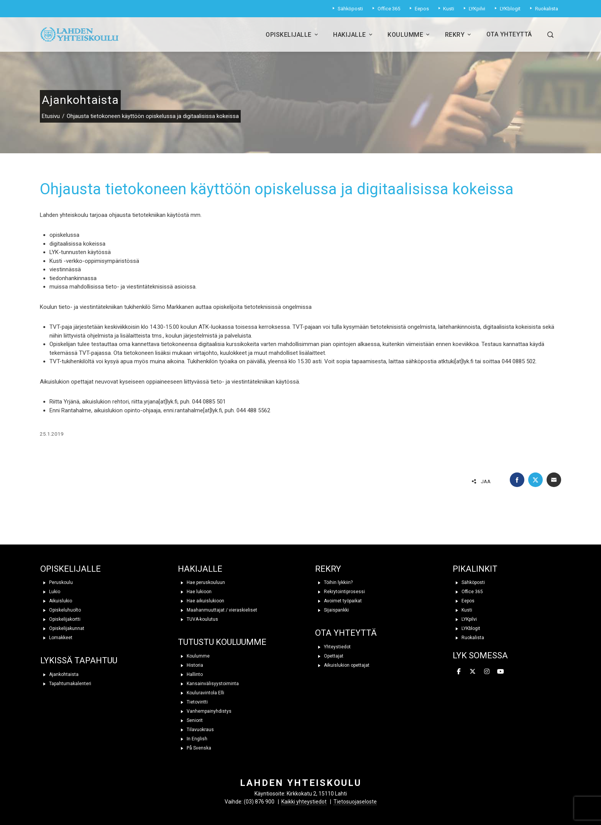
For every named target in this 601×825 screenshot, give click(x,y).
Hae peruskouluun (201, 582)
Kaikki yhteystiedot (304, 802)
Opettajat (329, 656)
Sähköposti (469, 582)
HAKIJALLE (200, 569)
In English (192, 738)
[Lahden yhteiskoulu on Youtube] (500, 672)
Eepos (464, 601)
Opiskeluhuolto (60, 610)
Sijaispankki (332, 610)
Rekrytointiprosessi (340, 591)
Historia (190, 665)
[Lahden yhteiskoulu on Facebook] (459, 672)
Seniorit (190, 720)
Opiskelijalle (292, 34)
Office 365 (468, 591)
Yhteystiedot (333, 647)
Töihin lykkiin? (334, 582)
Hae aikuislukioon (201, 601)
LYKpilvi (465, 619)
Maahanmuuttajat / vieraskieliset (217, 610)
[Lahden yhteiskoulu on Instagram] (487, 672)
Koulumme (409, 34)
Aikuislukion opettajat (342, 665)
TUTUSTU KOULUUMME (222, 642)
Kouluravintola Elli (201, 692)
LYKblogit (466, 628)
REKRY (328, 569)
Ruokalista (468, 637)
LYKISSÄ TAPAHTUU (78, 660)
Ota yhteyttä (509, 34)
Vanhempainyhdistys (205, 711)
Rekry (459, 34)
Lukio (50, 591)
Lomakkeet (56, 637)
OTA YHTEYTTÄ (346, 633)
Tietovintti (193, 702)
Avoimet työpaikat (338, 601)
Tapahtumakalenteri (65, 683)
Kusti (462, 610)
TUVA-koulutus (198, 619)
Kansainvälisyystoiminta (208, 683)
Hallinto (190, 674)
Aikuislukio (56, 601)
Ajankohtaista (59, 674)
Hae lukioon (195, 591)
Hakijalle (353, 34)
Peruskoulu (56, 582)
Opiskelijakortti (60, 619)
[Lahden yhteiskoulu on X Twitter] (472, 672)
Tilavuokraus (196, 729)
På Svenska (194, 748)
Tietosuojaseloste (355, 802)
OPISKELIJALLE (70, 569)
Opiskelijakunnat (62, 628)
